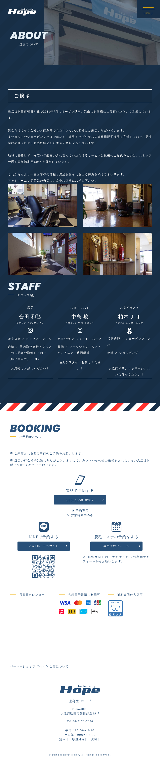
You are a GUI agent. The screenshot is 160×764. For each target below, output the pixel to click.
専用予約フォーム (116, 546)
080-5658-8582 (80, 500)
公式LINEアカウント (43, 546)
